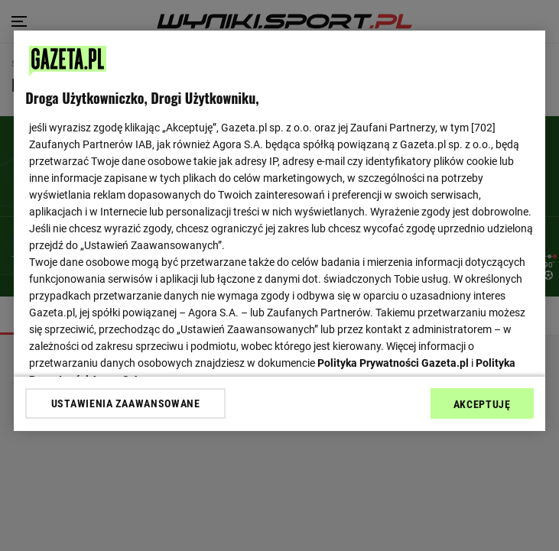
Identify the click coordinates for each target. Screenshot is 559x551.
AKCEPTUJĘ (482, 404)
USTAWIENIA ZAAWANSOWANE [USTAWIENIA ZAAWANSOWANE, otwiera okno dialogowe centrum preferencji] (125, 403)
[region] (279, 231)
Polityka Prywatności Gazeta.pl (393, 363)
